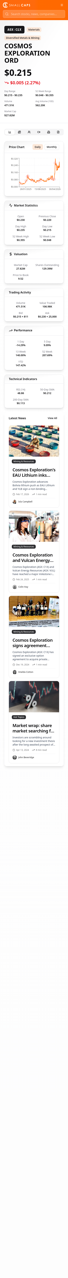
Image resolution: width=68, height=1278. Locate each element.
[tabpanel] (34, 453)
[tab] (10, 132)
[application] (34, 175)
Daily (38, 147)
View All (52, 418)
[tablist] (34, 132)
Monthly (52, 147)
